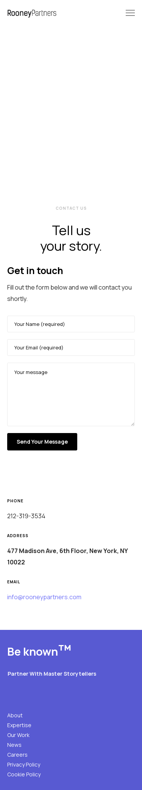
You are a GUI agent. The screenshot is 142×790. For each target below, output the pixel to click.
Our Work (18, 735)
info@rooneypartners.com (44, 597)
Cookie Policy (24, 774)
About (15, 715)
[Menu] (127, 13)
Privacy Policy (23, 764)
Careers (17, 754)
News (14, 744)
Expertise (19, 725)
